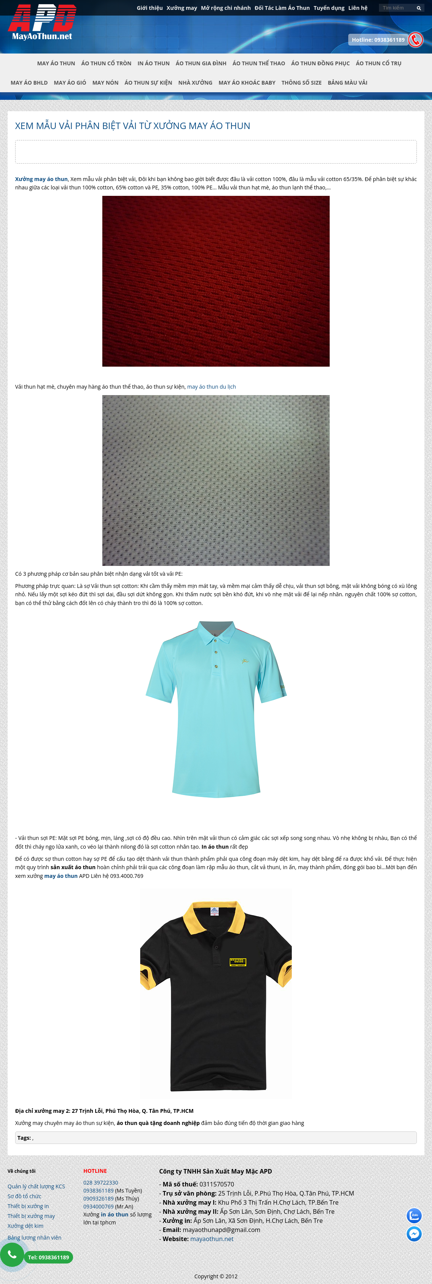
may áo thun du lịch (211, 386)
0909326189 (98, 1198)
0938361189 (98, 1190)
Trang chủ (22, 69)
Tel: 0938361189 (48, 1257)
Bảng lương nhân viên (34, 1237)
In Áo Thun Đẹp (42, 26)
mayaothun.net (211, 1239)
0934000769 (98, 1206)
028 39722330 (100, 1182)
